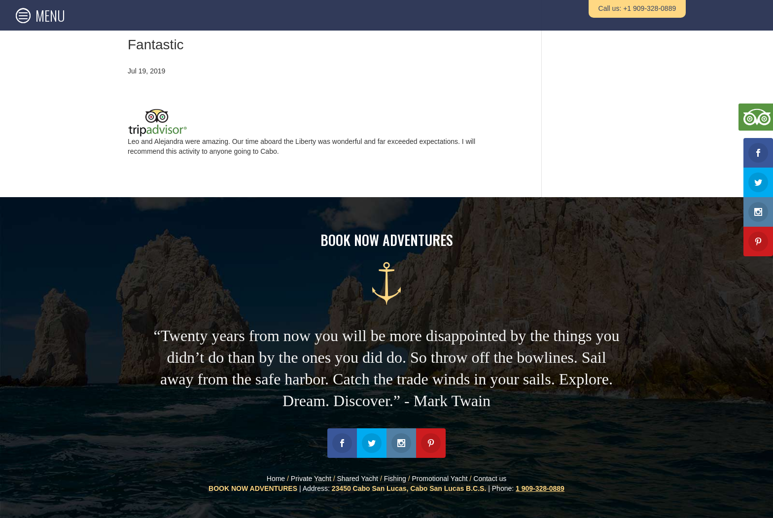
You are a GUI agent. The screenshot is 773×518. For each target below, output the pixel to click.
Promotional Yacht (440, 479)
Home (276, 479)
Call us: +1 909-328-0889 (637, 8)
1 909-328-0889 (540, 488)
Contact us (489, 479)
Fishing (395, 479)
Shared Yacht (357, 479)
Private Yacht (311, 479)
